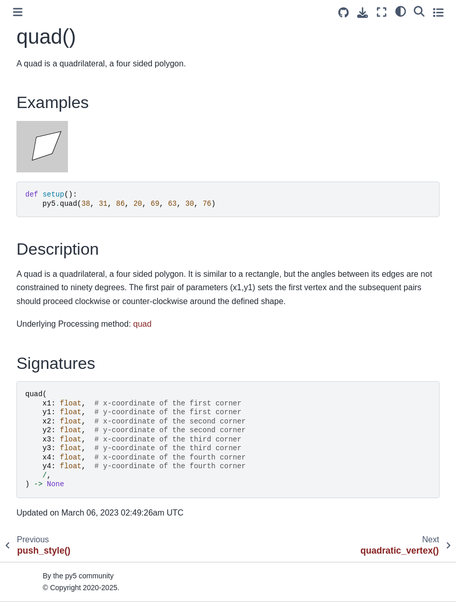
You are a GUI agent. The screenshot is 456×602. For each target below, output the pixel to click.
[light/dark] (400, 11)
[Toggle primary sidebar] (17, 12)
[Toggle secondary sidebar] (438, 12)
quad (142, 324)
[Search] (419, 11)
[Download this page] (362, 12)
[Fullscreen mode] (381, 12)
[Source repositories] (343, 12)
